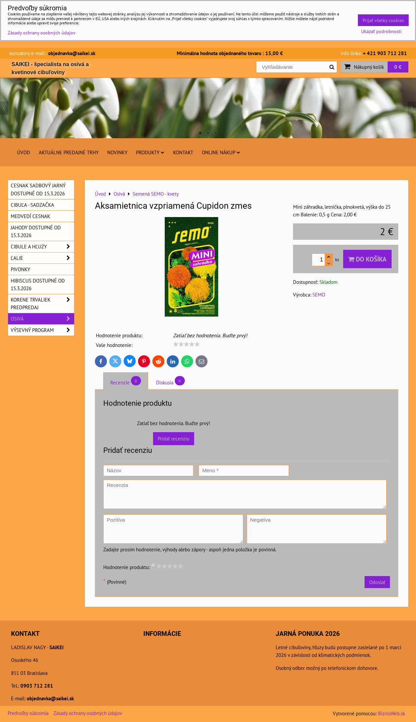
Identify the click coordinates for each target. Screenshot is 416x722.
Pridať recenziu (173, 438)
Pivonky (20, 269)
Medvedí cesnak (30, 216)
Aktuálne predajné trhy (69, 152)
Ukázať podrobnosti (381, 31)
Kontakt (183, 152)
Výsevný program (42, 330)
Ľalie (42, 257)
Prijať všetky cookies (383, 20)
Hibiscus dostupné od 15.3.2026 (38, 284)
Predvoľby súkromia (28, 713)
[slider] (186, 344)
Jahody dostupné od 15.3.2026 (36, 231)
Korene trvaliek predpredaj (42, 303)
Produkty (150, 152)
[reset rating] (153, 566)
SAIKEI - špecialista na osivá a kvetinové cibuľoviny (50, 68)
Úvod (23, 152)
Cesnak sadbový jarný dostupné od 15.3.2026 (38, 189)
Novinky (117, 152)
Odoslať (377, 582)
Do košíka (367, 259)
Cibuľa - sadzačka (32, 204)
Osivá (42, 318)
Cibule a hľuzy (42, 246)
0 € (398, 66)
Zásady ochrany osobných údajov (87, 713)
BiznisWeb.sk (391, 713)
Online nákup (221, 152)
